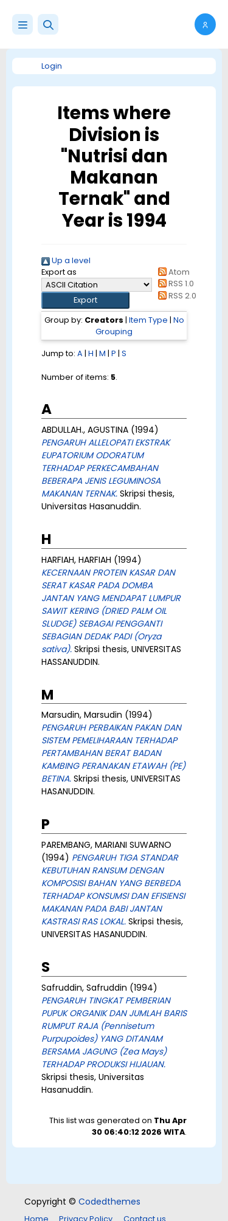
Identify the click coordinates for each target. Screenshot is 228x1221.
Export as (59, 272)
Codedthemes (109, 1201)
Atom (172, 272)
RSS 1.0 (174, 283)
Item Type (148, 320)
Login (51, 66)
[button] (48, 24)
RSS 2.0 (175, 296)
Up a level (66, 260)
